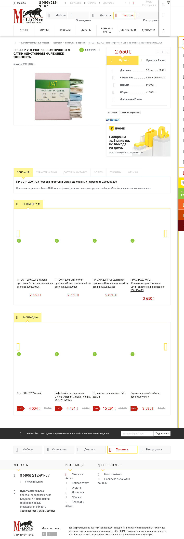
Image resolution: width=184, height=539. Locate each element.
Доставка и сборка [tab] (75, 172)
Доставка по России (131, 99)
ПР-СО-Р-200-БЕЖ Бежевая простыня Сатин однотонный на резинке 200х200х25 (35, 283)
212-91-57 (35, 475)
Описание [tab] (23, 172)
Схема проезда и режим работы (37, 510)
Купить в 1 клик (156, 60)
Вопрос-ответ (80, 483)
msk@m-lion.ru (34, 481)
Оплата (76, 487)
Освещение (59, 449)
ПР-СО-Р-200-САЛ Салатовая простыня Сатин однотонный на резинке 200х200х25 (111, 283)
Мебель (60, 15)
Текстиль (128, 15)
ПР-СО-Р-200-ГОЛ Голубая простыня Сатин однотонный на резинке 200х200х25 (73, 283)
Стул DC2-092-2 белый (29, 393)
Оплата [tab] (98, 172)
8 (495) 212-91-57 (48, 4)
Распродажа (154, 449)
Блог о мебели (113, 474)
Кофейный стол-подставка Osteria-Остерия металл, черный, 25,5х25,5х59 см (73, 397)
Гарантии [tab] (115, 172)
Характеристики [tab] (46, 172)
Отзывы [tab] (133, 172)
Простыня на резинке (130, 113)
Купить (124, 60)
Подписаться (163, 433)
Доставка (78, 492)
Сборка (76, 497)
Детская (105, 15)
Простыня (112, 113)
